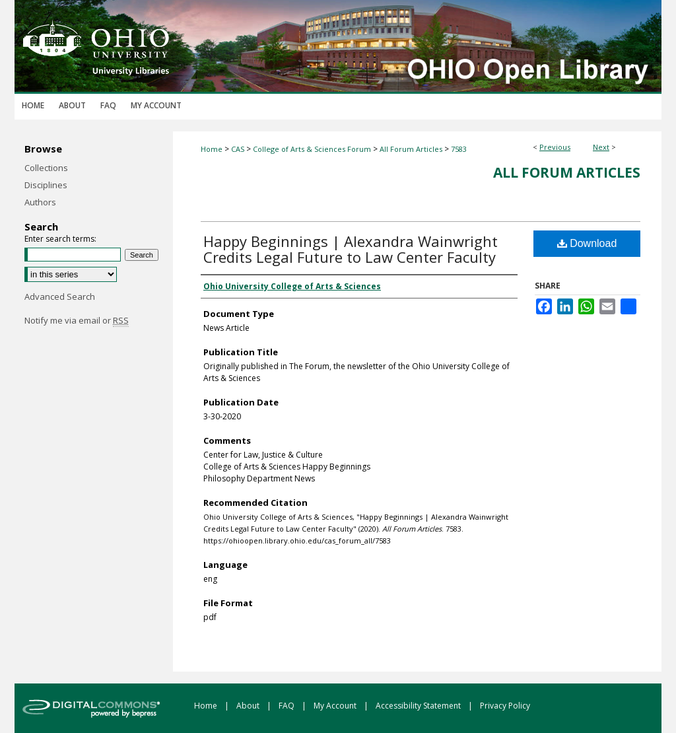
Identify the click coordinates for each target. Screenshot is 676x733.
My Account (336, 705)
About (248, 705)
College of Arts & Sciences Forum (312, 149)
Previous (554, 147)
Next (601, 147)
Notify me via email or (76, 320)
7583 (459, 149)
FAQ (287, 705)
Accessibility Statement (419, 705)
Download (587, 243)
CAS (237, 149)
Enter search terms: (60, 238)
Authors (40, 202)
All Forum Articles (411, 149)
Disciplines (45, 185)
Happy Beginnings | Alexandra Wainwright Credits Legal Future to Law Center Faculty (350, 249)
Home (211, 149)
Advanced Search (59, 296)
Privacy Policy (505, 705)
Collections (46, 168)
